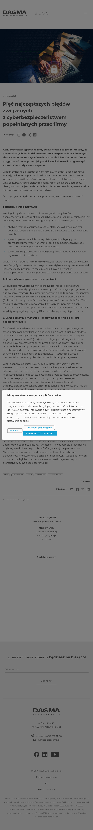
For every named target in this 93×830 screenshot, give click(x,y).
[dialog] (46, 415)
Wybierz (15, 430)
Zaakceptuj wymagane (39, 427)
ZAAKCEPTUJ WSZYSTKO (40, 433)
